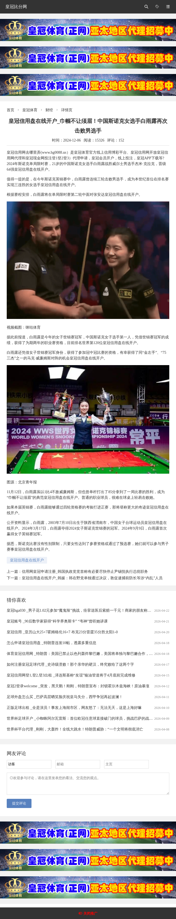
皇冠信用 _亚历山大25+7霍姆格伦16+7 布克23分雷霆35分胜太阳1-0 (62, 632)
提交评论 (19, 806)
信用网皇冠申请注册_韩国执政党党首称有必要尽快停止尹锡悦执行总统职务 (85, 572)
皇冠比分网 (16, 6)
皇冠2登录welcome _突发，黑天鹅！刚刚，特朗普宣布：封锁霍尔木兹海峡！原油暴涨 (78, 686)
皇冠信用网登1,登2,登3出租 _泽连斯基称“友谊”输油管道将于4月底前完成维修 (71, 675)
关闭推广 (90, 913)
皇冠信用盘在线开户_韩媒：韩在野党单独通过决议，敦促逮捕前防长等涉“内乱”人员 (92, 578)
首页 (10, 110)
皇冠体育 (29, 110)
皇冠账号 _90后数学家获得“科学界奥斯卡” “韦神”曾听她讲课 (57, 621)
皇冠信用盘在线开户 (27, 560)
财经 (49, 110)
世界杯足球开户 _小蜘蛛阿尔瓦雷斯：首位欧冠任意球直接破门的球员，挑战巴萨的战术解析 (83, 718)
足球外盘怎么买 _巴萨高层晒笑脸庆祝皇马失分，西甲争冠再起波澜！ (65, 697)
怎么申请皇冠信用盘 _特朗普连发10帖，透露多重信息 (51, 643)
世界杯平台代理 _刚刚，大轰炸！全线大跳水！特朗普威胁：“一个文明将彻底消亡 (75, 729)
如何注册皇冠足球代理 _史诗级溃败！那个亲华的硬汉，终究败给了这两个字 (70, 664)
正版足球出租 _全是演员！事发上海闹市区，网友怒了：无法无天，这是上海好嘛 (74, 708)
